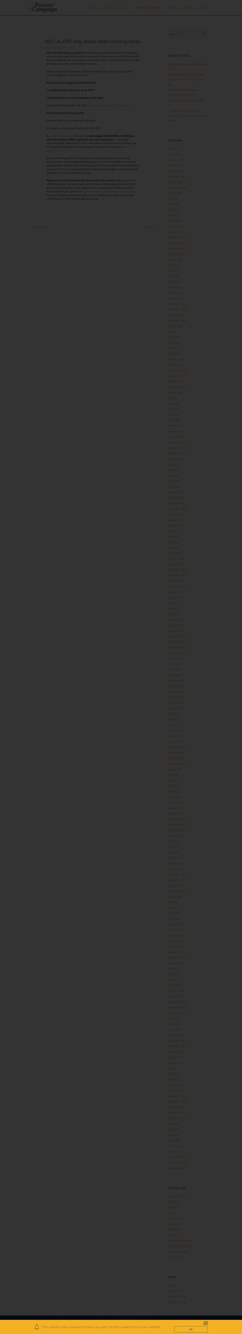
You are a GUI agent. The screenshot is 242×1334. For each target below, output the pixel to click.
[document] (121, 667)
